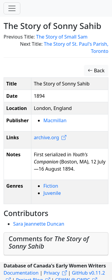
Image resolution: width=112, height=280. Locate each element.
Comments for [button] (49, 242)
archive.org (46, 137)
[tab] (56, 243)
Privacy (51, 273)
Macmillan (54, 120)
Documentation (21, 273)
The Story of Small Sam (62, 36)
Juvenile (52, 193)
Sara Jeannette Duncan (38, 224)
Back (96, 70)
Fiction (50, 186)
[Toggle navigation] (12, 8)
